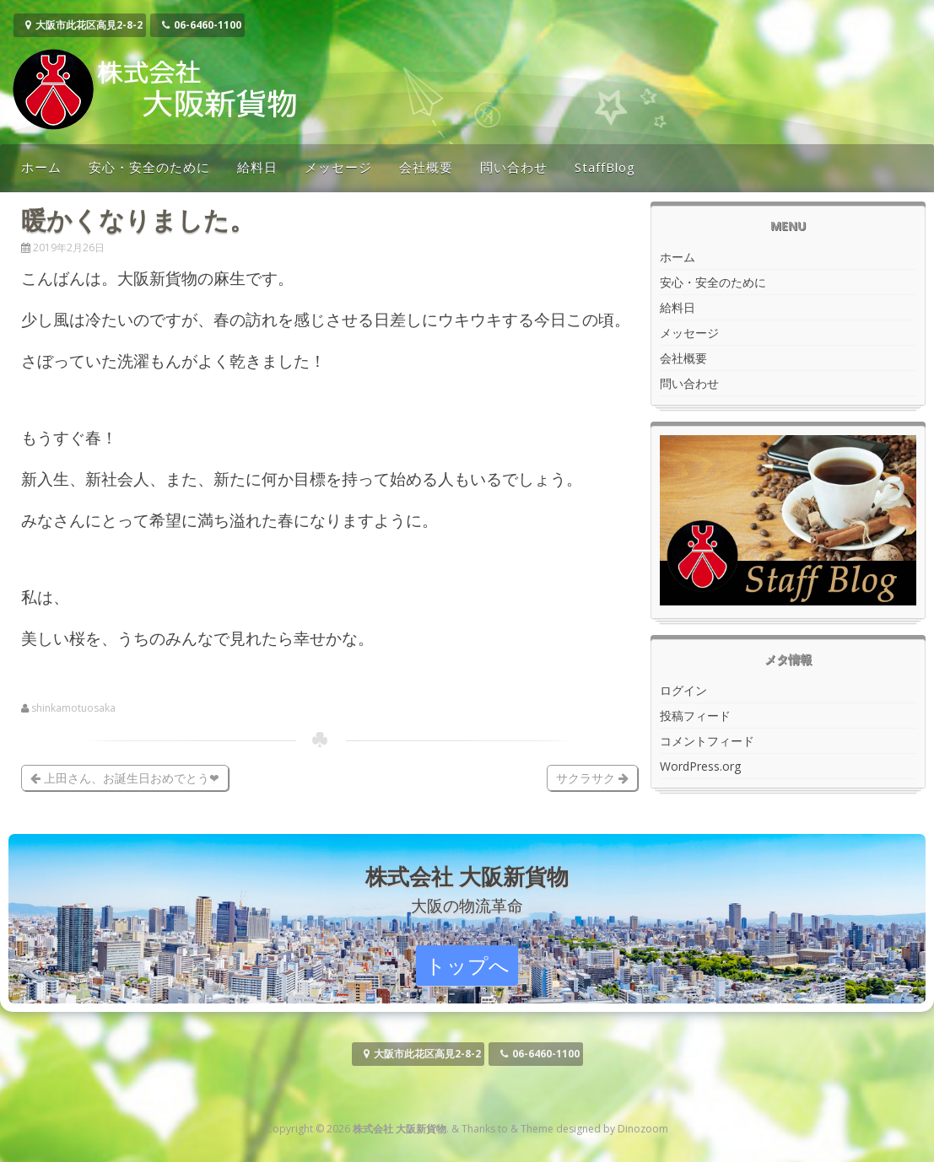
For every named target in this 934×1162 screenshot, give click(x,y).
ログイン (683, 690)
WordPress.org (700, 766)
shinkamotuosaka (73, 708)
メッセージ (338, 167)
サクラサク (592, 778)
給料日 (257, 167)
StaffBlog (605, 167)
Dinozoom (643, 1129)
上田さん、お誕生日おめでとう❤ (124, 778)
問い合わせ (514, 167)
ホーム (41, 167)
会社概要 (426, 167)
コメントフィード (707, 741)
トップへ (467, 965)
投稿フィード (695, 715)
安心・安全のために (149, 167)
